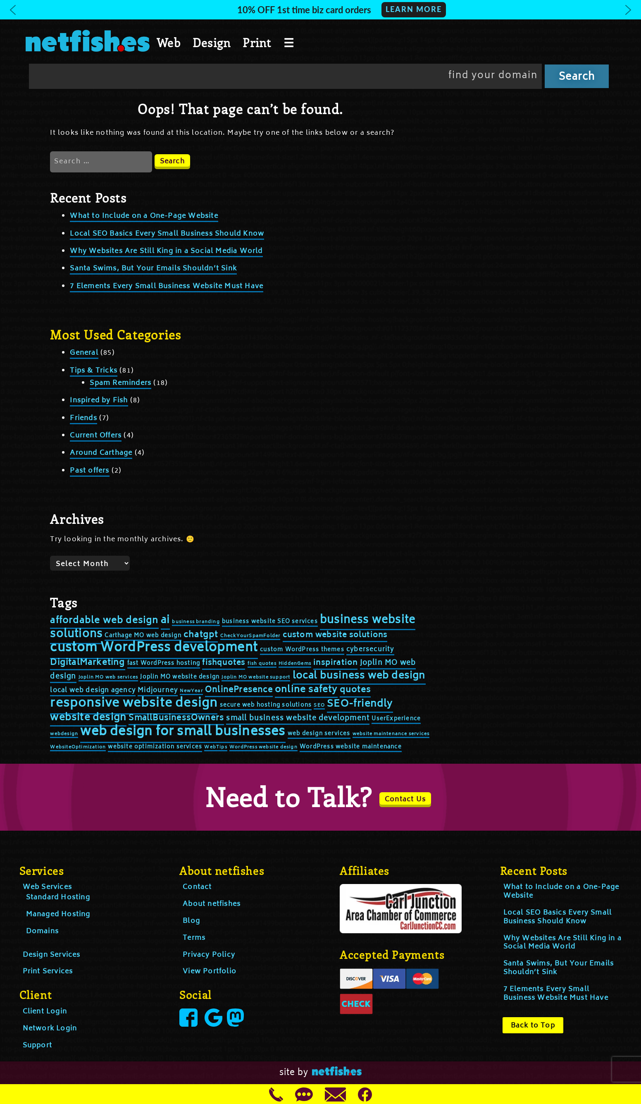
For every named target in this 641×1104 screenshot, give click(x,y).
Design (212, 42)
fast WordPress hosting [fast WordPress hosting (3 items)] (163, 664)
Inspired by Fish (99, 400)
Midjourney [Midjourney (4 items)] (158, 690)
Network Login (50, 1029)
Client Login (45, 1012)
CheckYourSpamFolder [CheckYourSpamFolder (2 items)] (250, 636)
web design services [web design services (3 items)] (319, 734)
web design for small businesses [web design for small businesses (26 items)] (182, 732)
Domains (42, 931)
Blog (191, 921)
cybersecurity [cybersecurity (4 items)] (370, 649)
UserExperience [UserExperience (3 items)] (396, 719)
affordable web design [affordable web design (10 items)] (104, 621)
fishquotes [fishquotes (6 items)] (223, 663)
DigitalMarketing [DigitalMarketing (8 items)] (87, 663)
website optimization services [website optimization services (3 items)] (155, 747)
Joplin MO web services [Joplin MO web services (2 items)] (108, 677)
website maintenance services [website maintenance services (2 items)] (391, 734)
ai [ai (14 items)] (165, 621)
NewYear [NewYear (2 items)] (191, 691)
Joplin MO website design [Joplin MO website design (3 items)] (179, 677)
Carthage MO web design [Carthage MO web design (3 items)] (143, 636)
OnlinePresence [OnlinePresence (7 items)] (239, 690)
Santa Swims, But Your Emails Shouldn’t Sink (153, 269)
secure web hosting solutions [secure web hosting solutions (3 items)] (266, 705)
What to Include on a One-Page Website (144, 216)
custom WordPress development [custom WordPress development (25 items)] (154, 648)
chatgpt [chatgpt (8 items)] (200, 635)
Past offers (89, 471)
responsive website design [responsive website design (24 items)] (133, 703)
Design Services (52, 955)
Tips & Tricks (93, 371)
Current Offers (96, 436)
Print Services (48, 971)
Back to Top (533, 1026)
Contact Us (405, 799)
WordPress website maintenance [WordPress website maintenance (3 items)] (351, 747)
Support (37, 1045)
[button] (320, 9)
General (84, 353)
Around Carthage (101, 453)
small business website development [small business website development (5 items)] (297, 719)
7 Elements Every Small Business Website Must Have (166, 286)
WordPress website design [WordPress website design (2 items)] (263, 747)
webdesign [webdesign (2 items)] (64, 734)
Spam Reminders (120, 383)
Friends (83, 418)
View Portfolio (209, 971)
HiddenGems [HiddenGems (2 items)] (295, 664)
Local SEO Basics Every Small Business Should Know (167, 234)
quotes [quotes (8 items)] (355, 690)
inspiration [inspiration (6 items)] (335, 663)
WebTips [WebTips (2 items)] (215, 747)
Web (169, 42)
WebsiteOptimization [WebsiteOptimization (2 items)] (78, 747)
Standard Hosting (58, 897)
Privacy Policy (209, 955)
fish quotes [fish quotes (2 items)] (262, 664)
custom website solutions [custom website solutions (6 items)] (335, 635)
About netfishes (212, 904)
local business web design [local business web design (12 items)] (359, 676)
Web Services (47, 887)
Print (257, 42)
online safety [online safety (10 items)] (306, 690)
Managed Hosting (58, 914)
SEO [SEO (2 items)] (319, 706)
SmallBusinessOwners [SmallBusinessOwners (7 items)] (176, 718)
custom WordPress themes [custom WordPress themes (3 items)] (302, 650)
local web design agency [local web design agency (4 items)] (93, 690)
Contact (197, 887)
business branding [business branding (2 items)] (195, 622)
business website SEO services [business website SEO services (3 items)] (270, 622)
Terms (194, 938)
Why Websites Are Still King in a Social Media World (166, 251)
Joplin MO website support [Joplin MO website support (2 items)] (256, 677)
